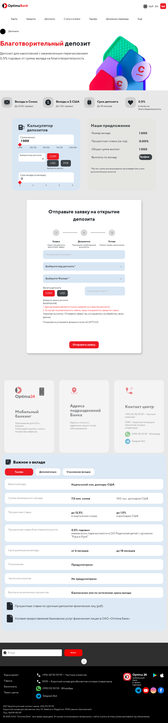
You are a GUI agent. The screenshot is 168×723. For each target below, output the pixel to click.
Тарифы (93, 19)
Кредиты (31, 19)
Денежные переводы (117, 19)
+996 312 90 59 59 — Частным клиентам (64, 675)
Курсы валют (11, 675)
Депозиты (50, 19)
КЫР (151, 6)
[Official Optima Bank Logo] (15, 5)
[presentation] (68, 331)
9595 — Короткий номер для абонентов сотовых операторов (77, 681)
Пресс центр (11, 692)
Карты (14, 19)
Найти (73, 652)
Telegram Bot (46, 696)
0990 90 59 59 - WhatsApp (54, 688)
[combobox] (32, 652)
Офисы (8, 680)
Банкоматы (10, 686)
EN (156, 6)
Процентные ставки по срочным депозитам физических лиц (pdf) (54, 606)
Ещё (140, 19)
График (144, 157)
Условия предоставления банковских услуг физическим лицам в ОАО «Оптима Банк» (67, 618)
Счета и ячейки (72, 19)
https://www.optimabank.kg (123, 716)
